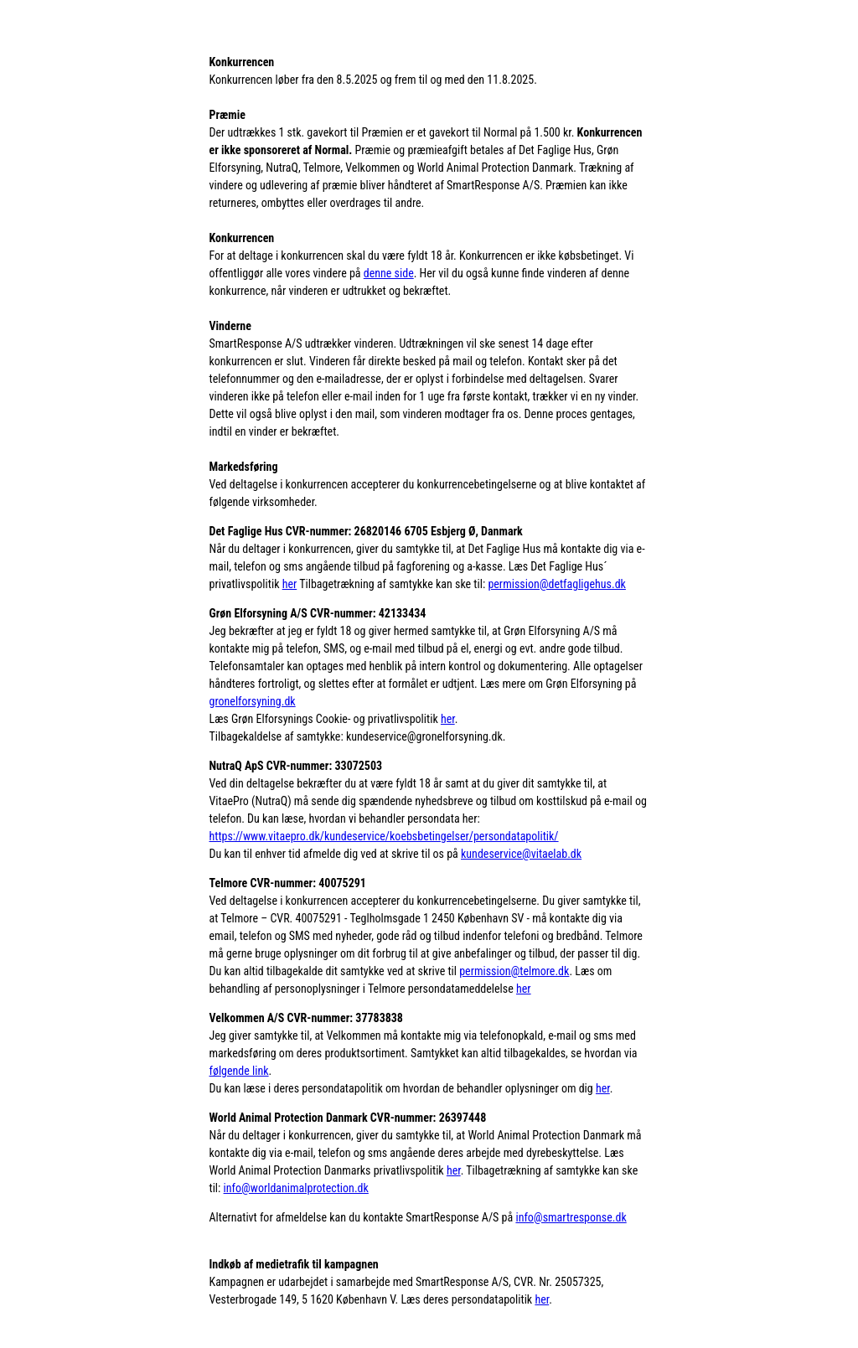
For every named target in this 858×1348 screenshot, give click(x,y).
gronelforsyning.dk (252, 701)
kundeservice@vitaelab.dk (521, 853)
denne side (389, 273)
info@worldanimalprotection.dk (296, 1188)
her (289, 584)
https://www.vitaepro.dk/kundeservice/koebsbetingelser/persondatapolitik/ (384, 836)
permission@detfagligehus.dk (557, 584)
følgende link (239, 1070)
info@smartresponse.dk (570, 1217)
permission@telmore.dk (514, 971)
